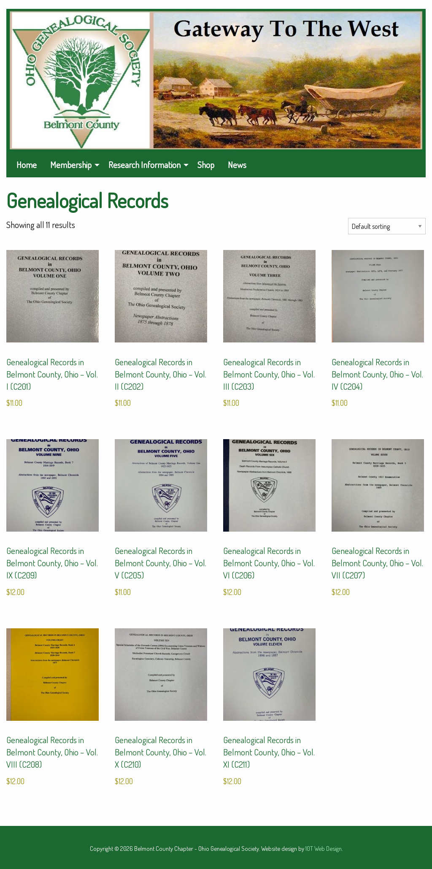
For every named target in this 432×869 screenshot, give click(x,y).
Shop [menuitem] (205, 164)
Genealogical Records (87, 200)
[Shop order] (387, 226)
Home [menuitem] (26, 164)
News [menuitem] (237, 164)
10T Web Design (323, 848)
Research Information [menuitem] (144, 164)
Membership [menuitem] (71, 164)
